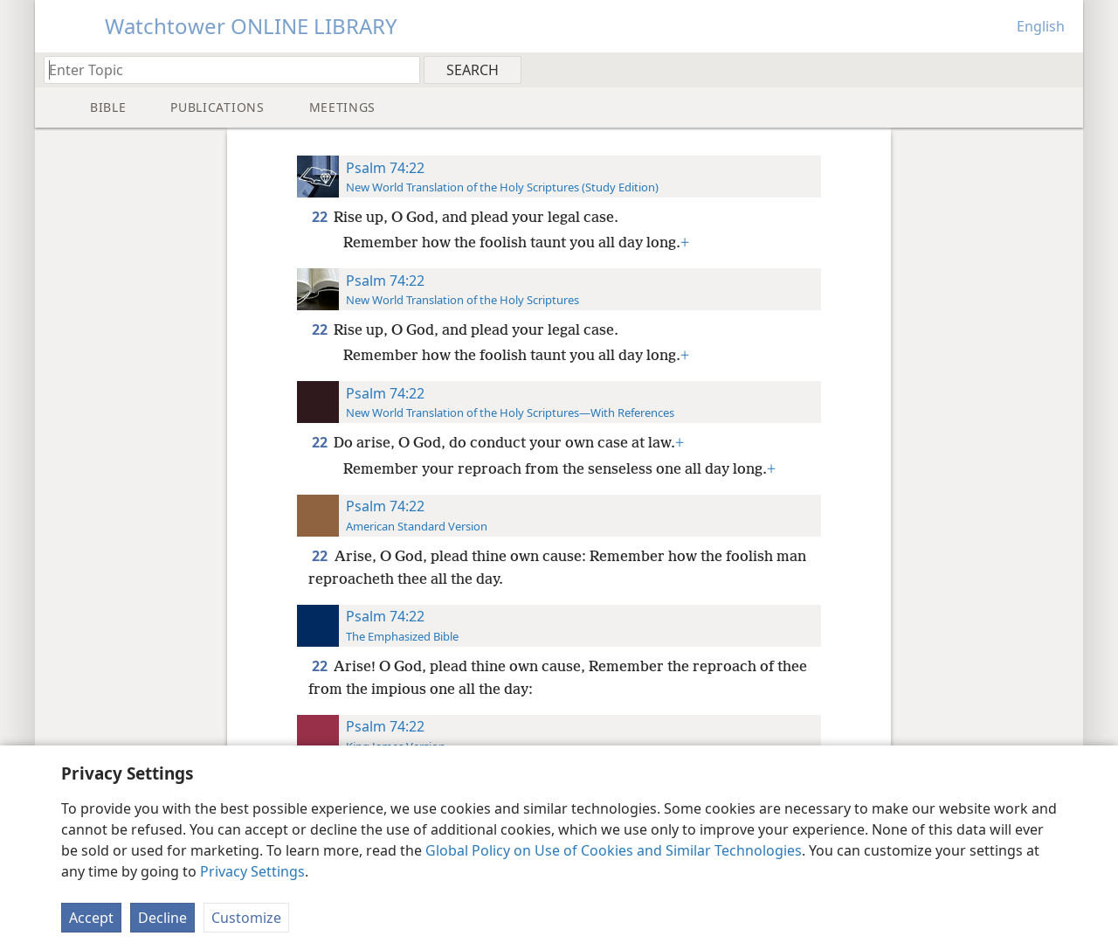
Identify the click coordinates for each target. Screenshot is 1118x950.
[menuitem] (1063, 69)
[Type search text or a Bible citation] (223, 69)
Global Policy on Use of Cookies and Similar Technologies (613, 850)
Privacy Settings (252, 871)
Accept (91, 917)
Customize (246, 917)
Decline (162, 917)
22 (321, 216)
